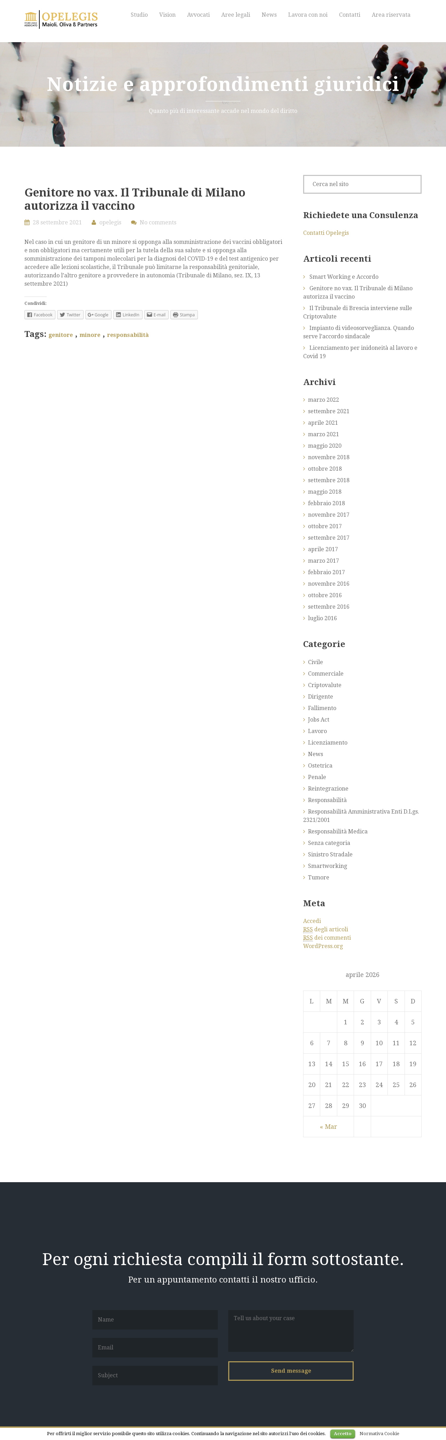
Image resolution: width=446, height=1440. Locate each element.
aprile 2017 (323, 549)
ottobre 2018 (325, 468)
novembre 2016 (328, 583)
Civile (315, 662)
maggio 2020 (324, 445)
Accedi (312, 921)
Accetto (343, 1433)
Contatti (349, 14)
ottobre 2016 (325, 595)
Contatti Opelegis (326, 233)
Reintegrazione (328, 788)
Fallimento (322, 708)
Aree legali (235, 14)
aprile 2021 (323, 422)
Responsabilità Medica (338, 831)
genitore (60, 335)
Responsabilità (327, 800)
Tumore (318, 877)
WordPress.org (323, 946)
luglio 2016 (322, 618)
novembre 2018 (328, 457)
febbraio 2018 (326, 503)
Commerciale (326, 673)
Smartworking (327, 866)
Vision (167, 14)
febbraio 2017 (326, 572)
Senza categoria (329, 843)
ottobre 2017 (325, 526)
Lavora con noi (308, 14)
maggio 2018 (324, 491)
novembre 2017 (328, 514)
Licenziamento (327, 742)
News (269, 14)
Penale (317, 777)
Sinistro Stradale (330, 854)
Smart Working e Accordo (343, 277)
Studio (139, 14)
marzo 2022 (323, 399)
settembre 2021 (328, 411)
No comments (158, 222)
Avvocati (198, 14)
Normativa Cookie (379, 1433)
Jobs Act (318, 719)
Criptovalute (324, 685)
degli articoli (325, 929)
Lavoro (317, 731)
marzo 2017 (323, 560)
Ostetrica (320, 765)
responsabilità (128, 335)
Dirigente (320, 696)
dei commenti (327, 937)
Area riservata (391, 14)
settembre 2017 (328, 537)
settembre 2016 (328, 606)
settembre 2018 (328, 480)
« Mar (328, 1126)
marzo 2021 (323, 434)
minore (89, 335)
